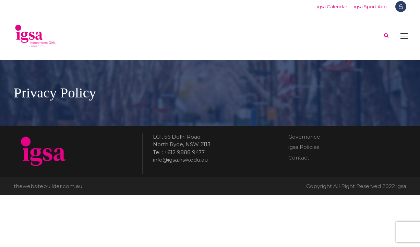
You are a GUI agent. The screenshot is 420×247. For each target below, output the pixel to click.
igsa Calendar (332, 6)
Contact (298, 157)
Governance (304, 136)
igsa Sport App (370, 6)
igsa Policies (303, 147)
